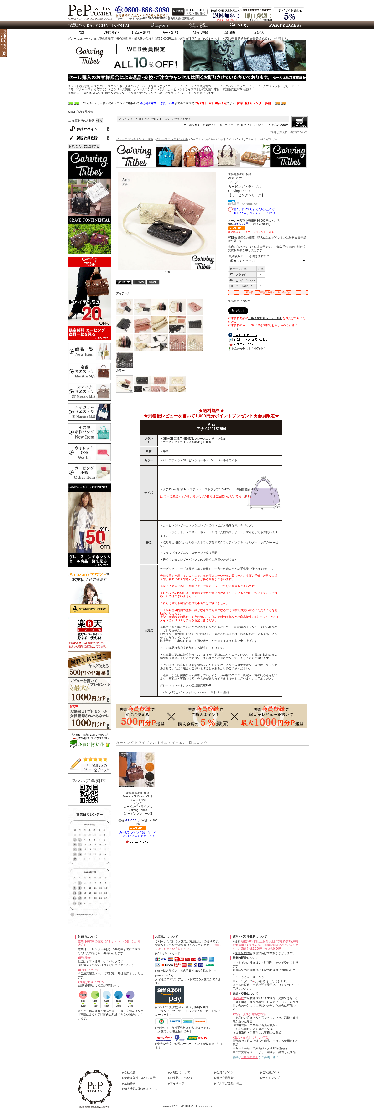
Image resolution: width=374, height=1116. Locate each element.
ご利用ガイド (271, 1072)
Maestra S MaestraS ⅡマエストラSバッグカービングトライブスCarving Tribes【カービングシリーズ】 (138, 803)
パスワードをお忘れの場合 (271, 125)
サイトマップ (271, 1078)
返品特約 (238, 998)
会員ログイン (225, 1072)
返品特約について (239, 301)
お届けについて (180, 1072)
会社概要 (129, 1072)
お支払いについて (181, 1078)
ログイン (246, 125)
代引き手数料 (243, 953)
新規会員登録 (225, 1078)
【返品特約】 (249, 1057)
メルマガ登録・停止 (229, 1083)
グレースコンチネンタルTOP (134, 139)
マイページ (232, 125)
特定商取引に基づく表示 (140, 1078)
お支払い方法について (178, 948)
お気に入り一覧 (213, 125)
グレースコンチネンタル (172, 139)
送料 (237, 941)
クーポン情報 (192, 125)
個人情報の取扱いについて (141, 1088)
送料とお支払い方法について (289, 132)
